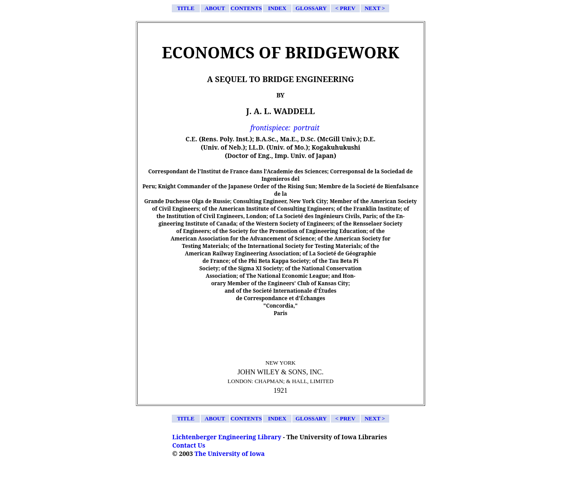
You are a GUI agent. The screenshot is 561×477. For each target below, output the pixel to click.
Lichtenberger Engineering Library (226, 437)
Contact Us (188, 445)
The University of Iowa (230, 453)
